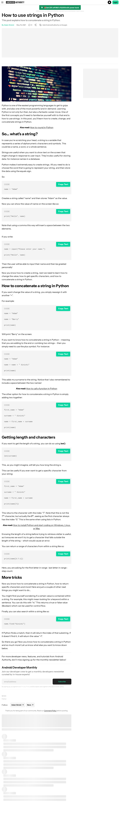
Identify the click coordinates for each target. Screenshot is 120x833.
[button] (60, 2)
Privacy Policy (25, 694)
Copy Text (63, 184)
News (4, 703)
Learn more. (80, 11)
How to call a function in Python (41, 392)
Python (4, 706)
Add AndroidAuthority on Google (53, 25)
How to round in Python (41, 127)
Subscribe (62, 689)
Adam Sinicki (9, 25)
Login (115, 2)
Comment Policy (50, 718)
